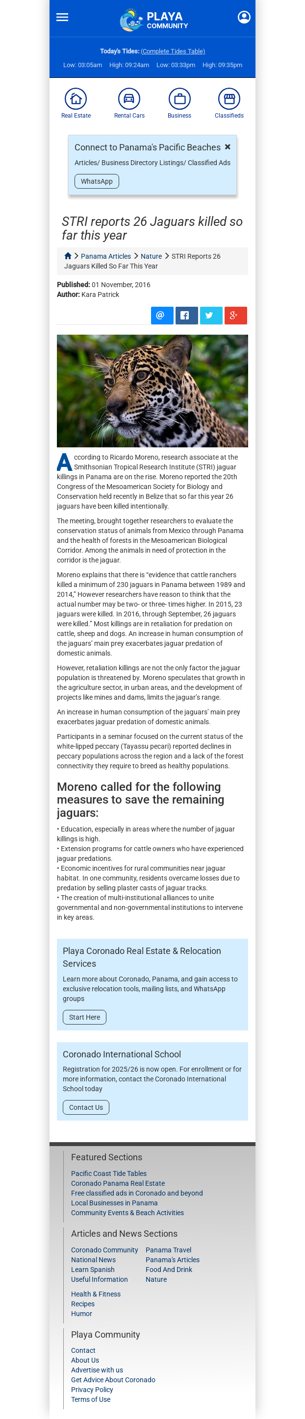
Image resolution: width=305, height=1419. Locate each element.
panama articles (106, 256)
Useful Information (99, 1279)
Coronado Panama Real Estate (118, 1183)
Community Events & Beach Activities (127, 1213)
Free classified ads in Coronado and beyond (137, 1193)
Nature (156, 1279)
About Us (85, 1360)
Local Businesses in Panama (114, 1203)
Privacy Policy (92, 1390)
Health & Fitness (96, 1294)
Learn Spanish (93, 1269)
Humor (81, 1314)
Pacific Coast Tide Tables (109, 1173)
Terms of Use (90, 1399)
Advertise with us (97, 1370)
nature (151, 256)
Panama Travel (168, 1250)
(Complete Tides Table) (173, 51)
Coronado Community (104, 1250)
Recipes (83, 1304)
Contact (83, 1350)
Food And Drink (169, 1269)
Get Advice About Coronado (113, 1380)
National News (93, 1260)
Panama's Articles (173, 1260)
